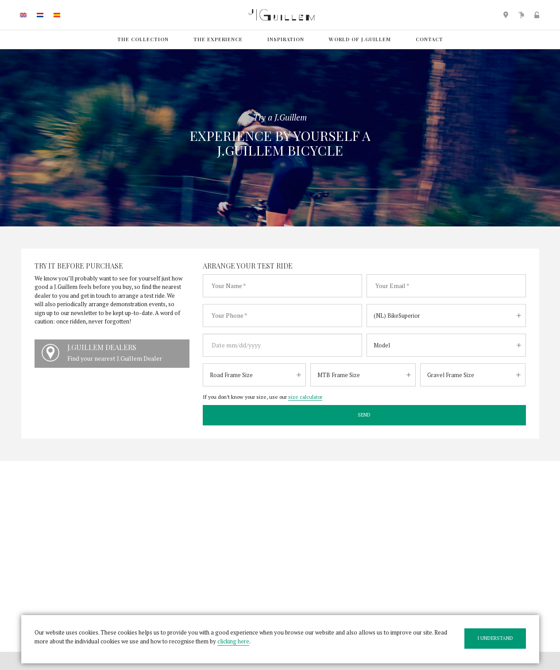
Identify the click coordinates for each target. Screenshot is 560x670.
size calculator (305, 396)
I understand (495, 638)
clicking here (233, 641)
